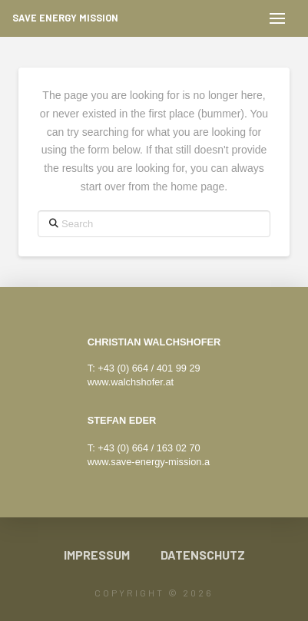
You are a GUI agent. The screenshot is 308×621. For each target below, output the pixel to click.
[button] (277, 18)
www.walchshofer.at (131, 382)
